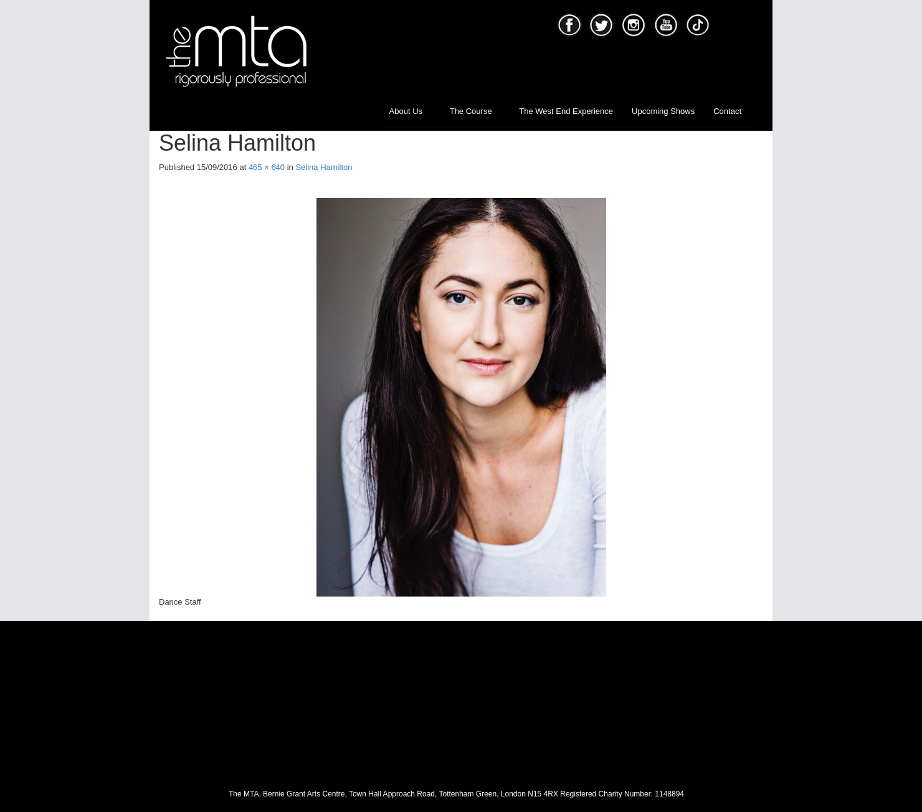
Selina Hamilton (323, 167)
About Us (410, 111)
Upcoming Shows (663, 111)
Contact (727, 111)
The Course (475, 111)
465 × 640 (267, 167)
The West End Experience (566, 111)
